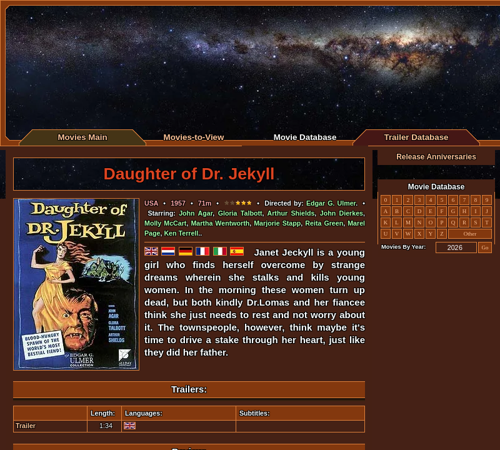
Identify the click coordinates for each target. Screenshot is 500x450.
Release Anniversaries (436, 156)
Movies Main (82, 137)
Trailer (26, 425)
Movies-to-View (194, 137)
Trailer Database (416, 137)
